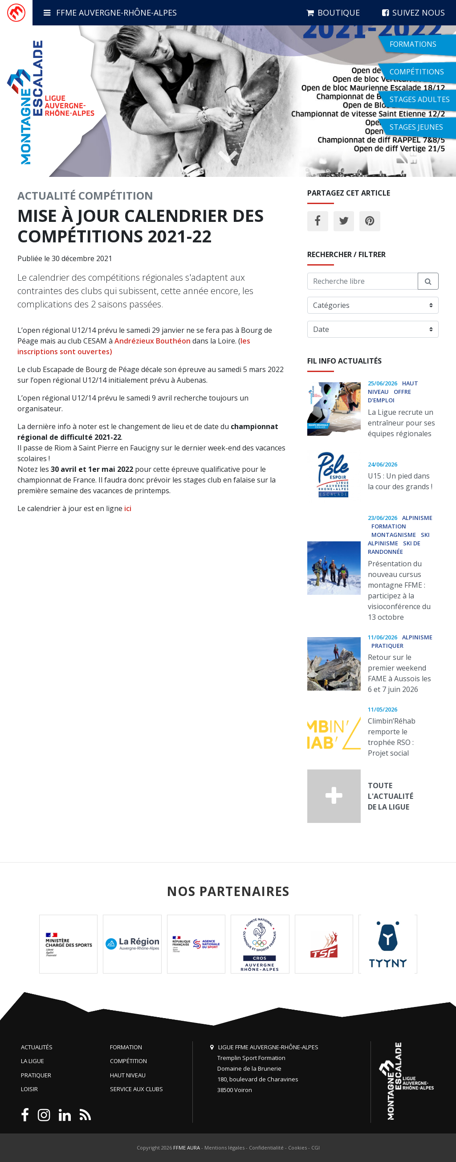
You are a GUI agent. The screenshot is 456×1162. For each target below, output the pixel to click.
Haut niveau (128, 1075)
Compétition (115, 195)
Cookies (297, 1147)
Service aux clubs (136, 1089)
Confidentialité (266, 1147)
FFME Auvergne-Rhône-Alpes (110, 12)
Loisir (29, 1089)
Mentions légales (224, 1147)
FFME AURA (186, 1147)
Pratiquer (36, 1075)
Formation (126, 1047)
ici (127, 508)
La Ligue (32, 1061)
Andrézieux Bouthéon (152, 341)
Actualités (37, 1047)
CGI (315, 1147)
